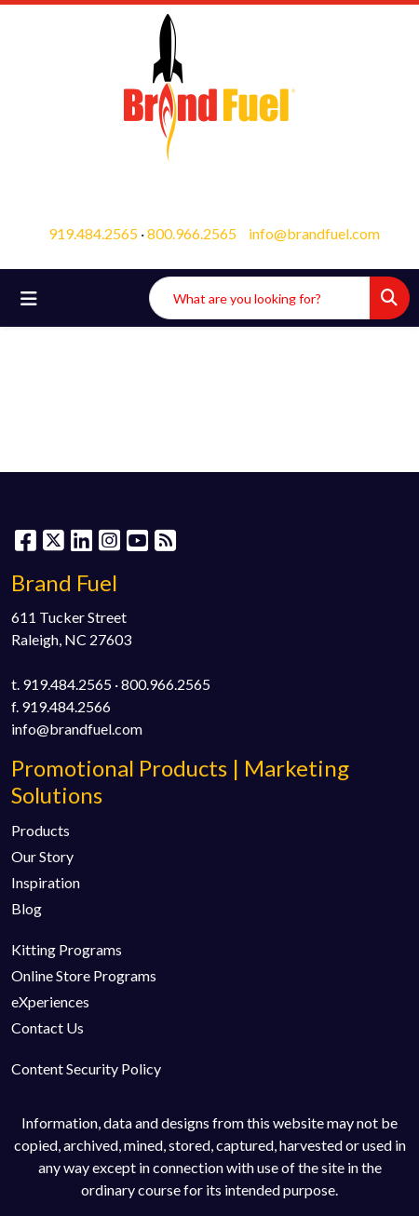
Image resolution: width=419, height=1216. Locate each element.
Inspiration (45, 882)
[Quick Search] (260, 298)
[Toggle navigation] (28, 298)
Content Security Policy (86, 1068)
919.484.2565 (93, 233)
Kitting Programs (66, 949)
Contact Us (47, 1027)
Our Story (42, 856)
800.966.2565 (192, 233)
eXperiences (50, 1001)
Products (40, 830)
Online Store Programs (83, 975)
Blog (26, 908)
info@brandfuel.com (314, 233)
